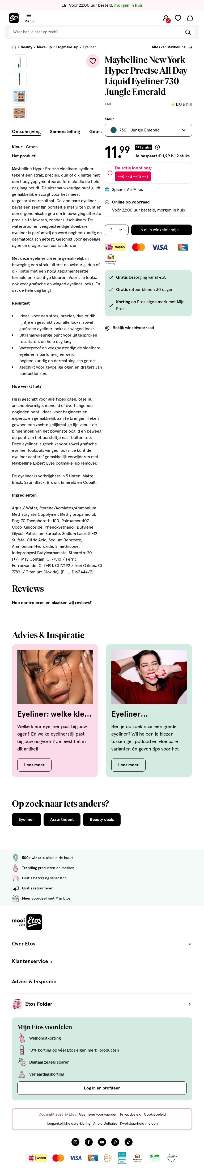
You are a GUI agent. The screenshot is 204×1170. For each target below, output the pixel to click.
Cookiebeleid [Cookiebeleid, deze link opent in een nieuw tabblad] (155, 1114)
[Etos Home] (14, 18)
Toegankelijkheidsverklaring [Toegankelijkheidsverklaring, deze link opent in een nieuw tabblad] (68, 1123)
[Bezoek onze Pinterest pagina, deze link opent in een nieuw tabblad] (115, 1142)
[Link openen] (122, 1158)
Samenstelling (65, 131)
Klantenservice (33, 961)
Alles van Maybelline (169, 47)
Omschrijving (26, 131)
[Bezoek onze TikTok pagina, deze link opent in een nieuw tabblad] (129, 1142)
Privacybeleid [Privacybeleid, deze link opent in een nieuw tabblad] (130, 1114)
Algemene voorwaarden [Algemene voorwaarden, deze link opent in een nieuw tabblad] (98, 1114)
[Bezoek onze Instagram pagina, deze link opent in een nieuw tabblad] (75, 1142)
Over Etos (102, 944)
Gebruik (98, 131)
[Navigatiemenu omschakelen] (29, 15)
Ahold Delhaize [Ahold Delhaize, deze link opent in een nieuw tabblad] (105, 1123)
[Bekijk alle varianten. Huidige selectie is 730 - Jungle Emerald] (148, 130)
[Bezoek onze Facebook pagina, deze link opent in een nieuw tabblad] (89, 1142)
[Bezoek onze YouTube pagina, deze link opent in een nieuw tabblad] (102, 1142)
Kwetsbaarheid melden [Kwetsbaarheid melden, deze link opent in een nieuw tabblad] (139, 1123)
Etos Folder (108, 1004)
